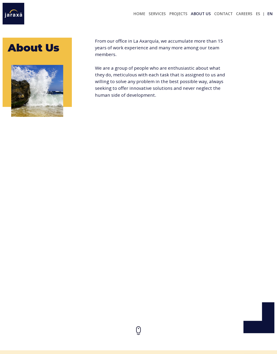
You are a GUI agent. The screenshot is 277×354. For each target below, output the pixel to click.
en (270, 13)
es (258, 13)
